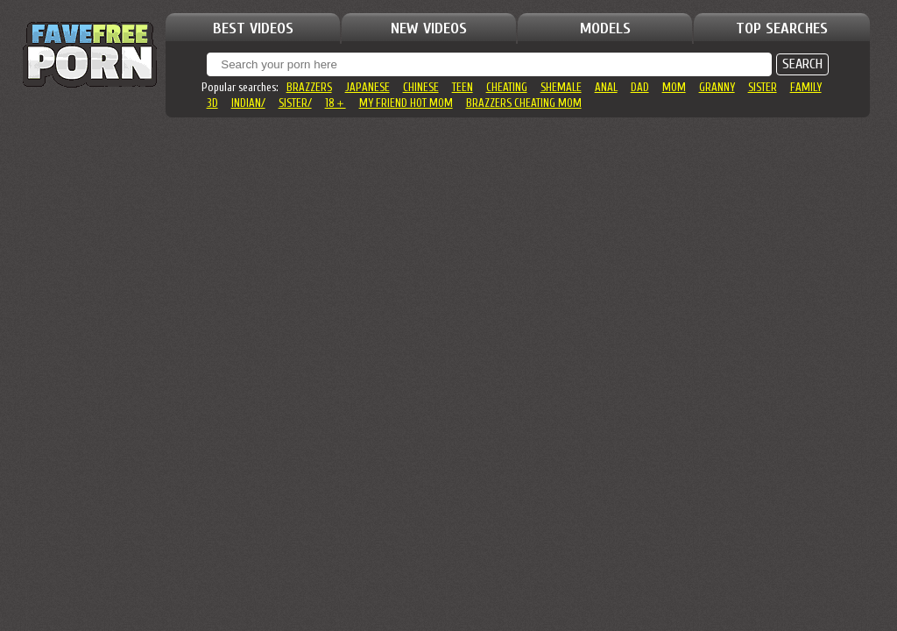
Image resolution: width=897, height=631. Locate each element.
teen (462, 87)
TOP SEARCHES (782, 28)
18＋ (335, 103)
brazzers (309, 87)
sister (762, 87)
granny (717, 87)
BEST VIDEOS (253, 28)
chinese (421, 87)
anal (606, 87)
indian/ (248, 103)
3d (212, 103)
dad (640, 87)
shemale (561, 87)
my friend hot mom (406, 103)
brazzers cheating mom (524, 103)
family (806, 87)
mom (674, 87)
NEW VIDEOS (429, 28)
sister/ (295, 103)
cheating (506, 87)
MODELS (605, 28)
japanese (367, 87)
